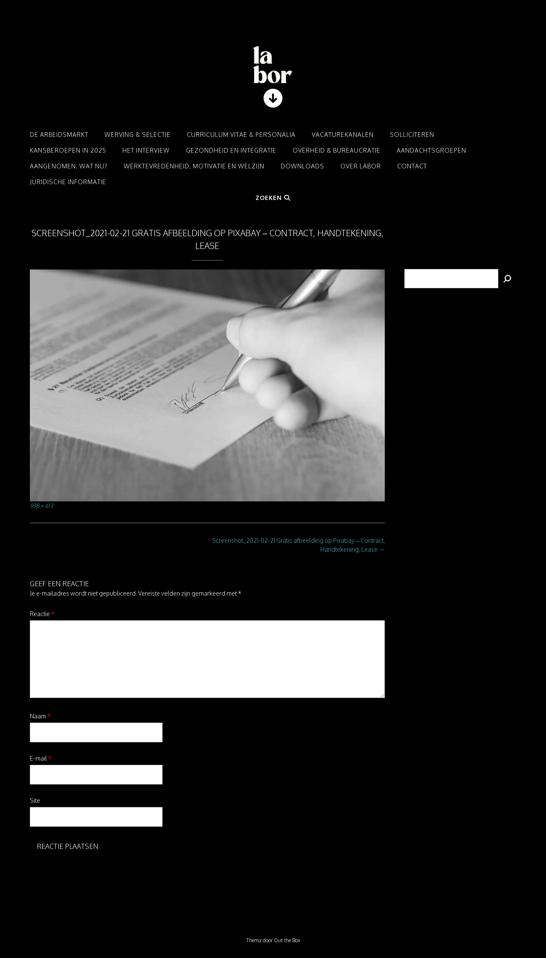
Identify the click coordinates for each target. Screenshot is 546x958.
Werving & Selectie (138, 134)
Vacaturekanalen (343, 134)
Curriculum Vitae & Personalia (241, 134)
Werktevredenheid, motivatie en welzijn (194, 166)
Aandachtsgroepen (431, 150)
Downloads (302, 166)
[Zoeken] (507, 278)
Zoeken (273, 197)
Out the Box (287, 940)
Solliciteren (412, 134)
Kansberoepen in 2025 (68, 150)
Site (35, 800)
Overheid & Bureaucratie (336, 150)
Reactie (42, 613)
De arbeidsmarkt (59, 134)
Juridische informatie (68, 181)
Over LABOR (360, 166)
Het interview (146, 150)
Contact (412, 166)
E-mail (41, 758)
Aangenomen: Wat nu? (68, 166)
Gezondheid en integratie (231, 150)
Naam (40, 716)
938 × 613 (41, 505)
